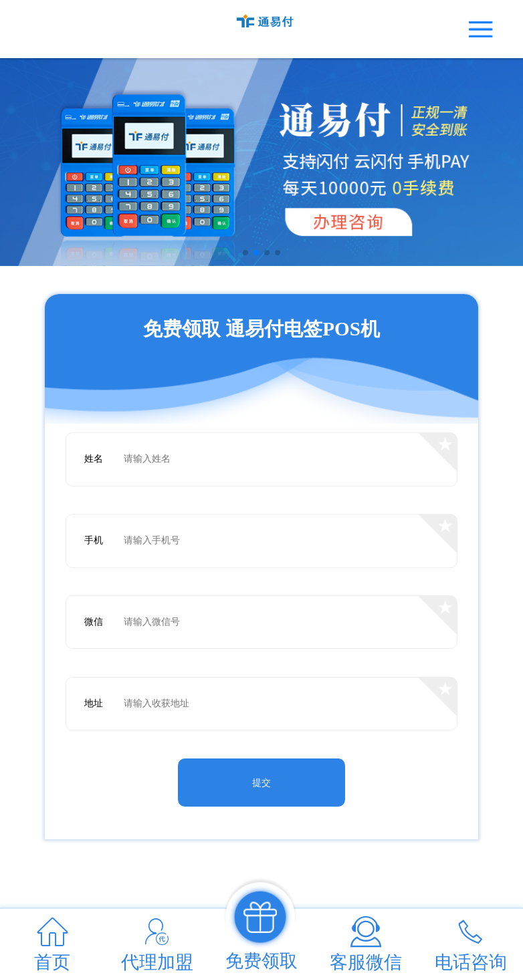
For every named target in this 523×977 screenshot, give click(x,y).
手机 (93, 540)
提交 (261, 783)
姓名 (93, 459)
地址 (93, 703)
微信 (93, 622)
